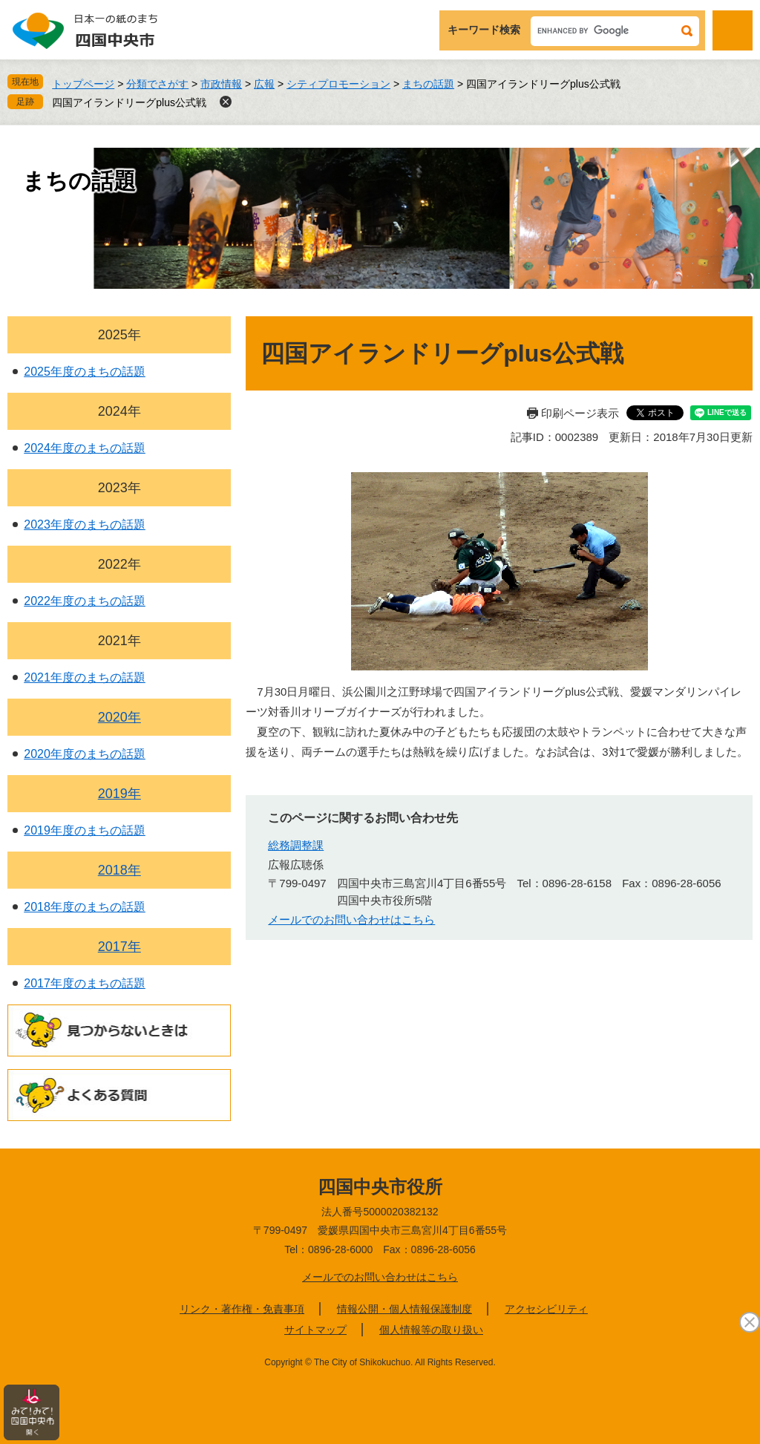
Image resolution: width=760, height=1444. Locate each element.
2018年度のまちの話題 (84, 907)
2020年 (119, 717)
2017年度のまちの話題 (84, 983)
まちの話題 (428, 84)
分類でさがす (157, 84)
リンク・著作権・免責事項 (242, 1309)
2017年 (119, 946)
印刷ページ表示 (580, 413)
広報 (264, 84)
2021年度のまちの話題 (84, 677)
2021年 (119, 640)
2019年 (119, 793)
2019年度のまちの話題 (84, 830)
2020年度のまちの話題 (84, 754)
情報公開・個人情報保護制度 (404, 1309)
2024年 (119, 411)
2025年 (119, 334)
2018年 (119, 870)
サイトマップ (315, 1330)
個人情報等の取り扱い (431, 1330)
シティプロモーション (338, 84)
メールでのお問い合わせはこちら (351, 919)
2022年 (119, 564)
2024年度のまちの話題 (84, 448)
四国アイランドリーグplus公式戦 (129, 102)
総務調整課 (296, 845)
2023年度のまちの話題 (84, 524)
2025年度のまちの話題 (84, 371)
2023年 (119, 487)
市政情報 (221, 84)
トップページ (83, 84)
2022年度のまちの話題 (84, 601)
